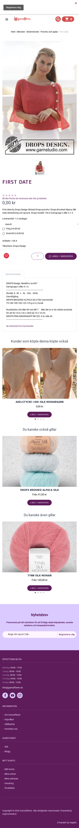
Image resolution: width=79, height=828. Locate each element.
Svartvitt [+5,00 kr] (15, 233)
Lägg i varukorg (61, 256)
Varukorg (9, 783)
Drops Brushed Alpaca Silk (39, 490)
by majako (71, 822)
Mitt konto (10, 769)
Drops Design (19, 246)
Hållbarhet (10, 724)
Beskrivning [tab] (13, 274)
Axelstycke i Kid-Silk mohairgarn (40, 402)
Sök (6, 746)
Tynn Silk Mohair (39, 575)
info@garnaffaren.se (12, 687)
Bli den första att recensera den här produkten (24, 198)
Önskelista (10, 788)
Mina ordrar (10, 774)
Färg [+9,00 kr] (13, 228)
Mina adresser (11, 778)
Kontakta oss (11, 729)
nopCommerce (9, 814)
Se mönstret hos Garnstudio (19, 326)
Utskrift (8, 224)
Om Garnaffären (12, 715)
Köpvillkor (9, 719)
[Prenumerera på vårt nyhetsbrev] (39, 634)
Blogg (7, 751)
